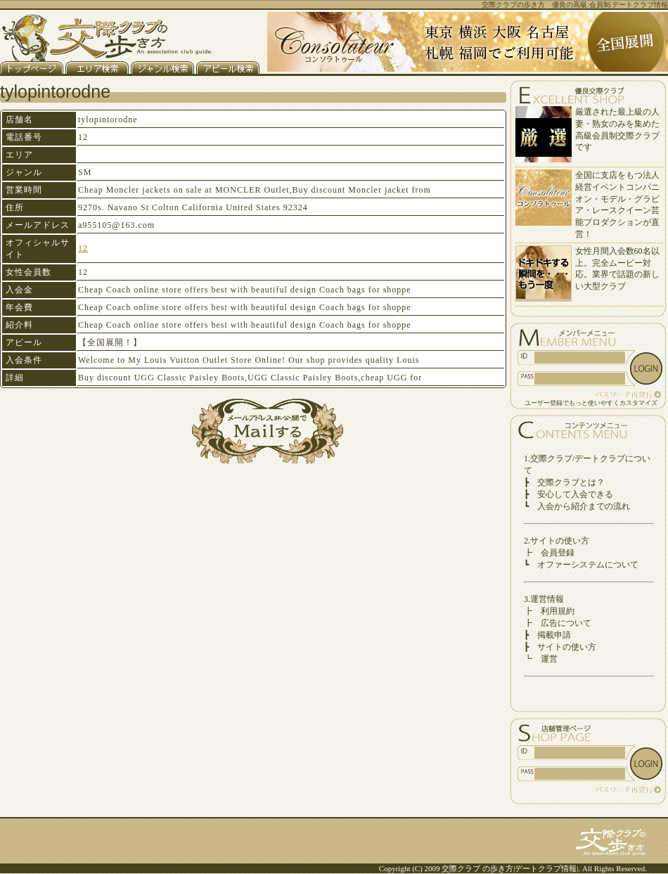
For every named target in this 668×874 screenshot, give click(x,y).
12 (83, 248)
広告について (566, 623)
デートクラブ (538, 868)
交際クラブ (461, 868)
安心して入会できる (575, 494)
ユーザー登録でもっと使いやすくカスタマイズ (591, 402)
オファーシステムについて (587, 565)
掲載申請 (554, 635)
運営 (549, 659)
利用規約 (557, 611)
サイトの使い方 (566, 647)
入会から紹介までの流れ (583, 506)
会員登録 (557, 553)
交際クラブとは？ (571, 482)
